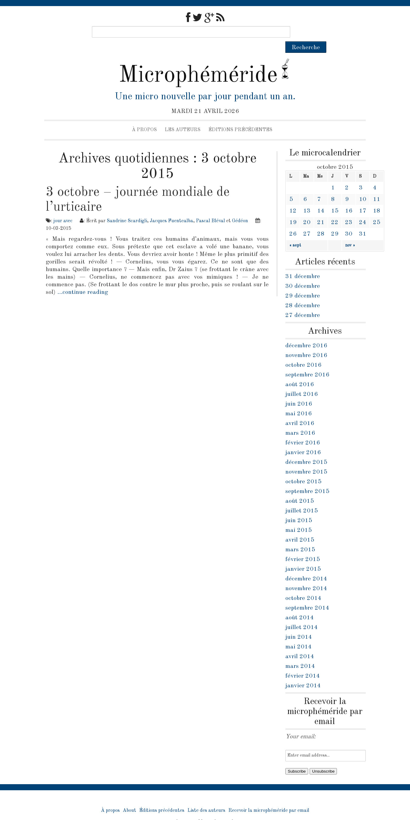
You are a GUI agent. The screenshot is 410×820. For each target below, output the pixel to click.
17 (362, 199)
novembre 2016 (306, 344)
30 (348, 222)
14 (320, 199)
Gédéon (240, 209)
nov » (350, 234)
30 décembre (302, 275)
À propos (144, 118)
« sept (295, 234)
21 (320, 211)
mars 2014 (300, 655)
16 (348, 199)
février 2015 (302, 548)
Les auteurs (182, 118)
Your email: (300, 725)
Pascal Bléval (210, 209)
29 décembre (302, 284)
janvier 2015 (303, 558)
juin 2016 (298, 393)
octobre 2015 (303, 470)
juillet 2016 (301, 383)
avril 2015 (299, 529)
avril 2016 (299, 412)
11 (376, 188)
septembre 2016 (307, 363)
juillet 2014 (301, 616)
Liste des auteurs (206, 799)
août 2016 (299, 373)
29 (334, 222)
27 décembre (302, 304)
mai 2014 (298, 635)
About (129, 799)
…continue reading (82, 281)
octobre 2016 (303, 354)
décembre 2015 (306, 451)
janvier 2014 (303, 674)
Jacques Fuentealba (171, 209)
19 (293, 211)
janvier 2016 (303, 441)
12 (293, 199)
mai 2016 (298, 402)
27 (307, 222)
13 (307, 199)
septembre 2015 (307, 480)
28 (320, 222)
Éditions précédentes (240, 118)
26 (293, 222)
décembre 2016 (306, 334)
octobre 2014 (303, 587)
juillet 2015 (301, 499)
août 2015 (299, 490)
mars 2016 (300, 422)
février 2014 (302, 665)
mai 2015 (298, 519)
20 (307, 211)
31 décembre (302, 265)
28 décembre (302, 294)
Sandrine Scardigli (127, 209)
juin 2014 (298, 626)
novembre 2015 (306, 461)
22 (334, 211)
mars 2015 (300, 538)
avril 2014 (299, 645)
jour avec (62, 209)
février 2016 (302, 431)
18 (376, 199)
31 (362, 222)
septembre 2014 (307, 597)
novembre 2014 (306, 577)
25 (376, 211)
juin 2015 (298, 509)
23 (348, 211)
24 (362, 211)
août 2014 (299, 606)
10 (362, 188)
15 (334, 199)
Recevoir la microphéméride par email (268, 799)
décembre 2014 (306, 567)
